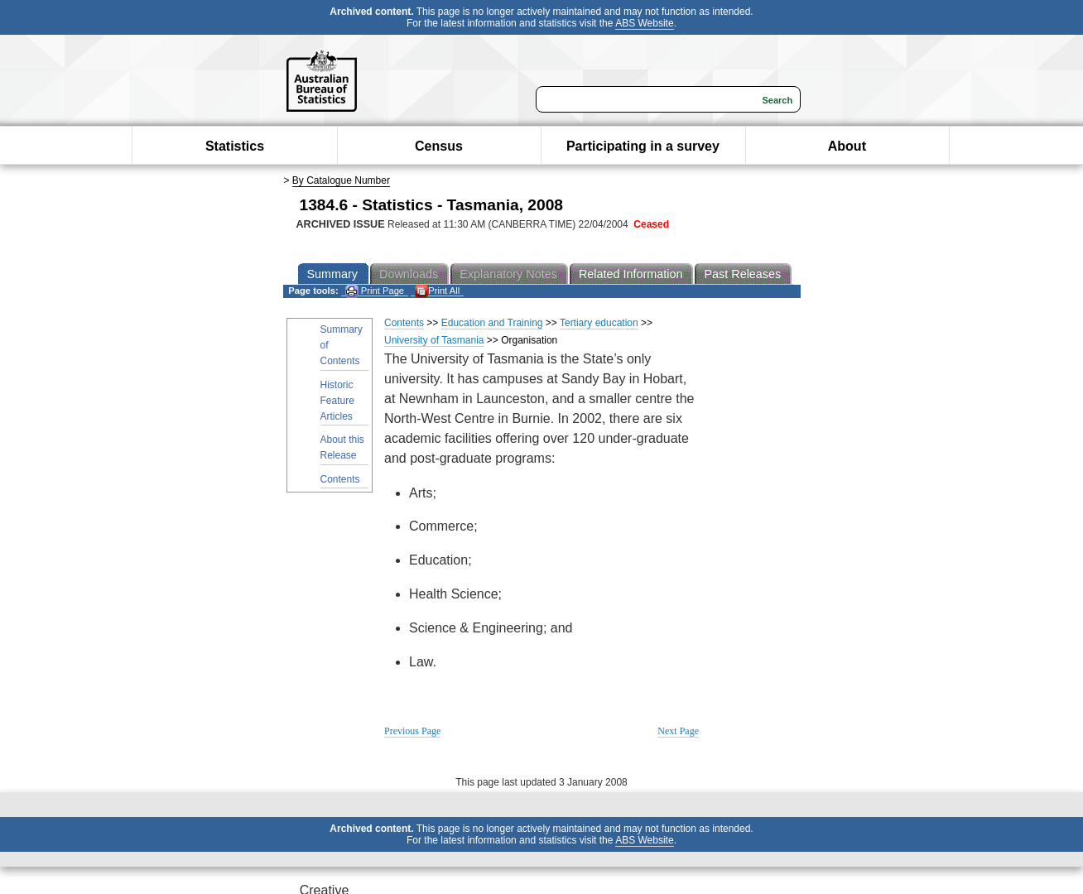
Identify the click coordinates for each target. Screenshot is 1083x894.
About (847, 146)
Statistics (234, 146)
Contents (340, 479)
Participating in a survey (643, 146)
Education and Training (492, 323)
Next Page (678, 731)
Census (439, 146)
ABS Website (644, 23)
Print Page (374, 291)
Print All (437, 291)
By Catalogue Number (341, 180)
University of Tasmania (434, 340)
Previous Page (412, 731)
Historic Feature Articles (337, 400)
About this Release (342, 447)
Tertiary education (599, 323)
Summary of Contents (341, 345)
